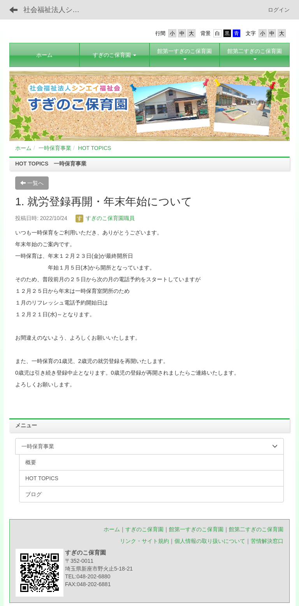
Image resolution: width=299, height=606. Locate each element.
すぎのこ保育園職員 (105, 218)
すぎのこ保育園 (144, 529)
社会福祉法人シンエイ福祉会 (56, 10)
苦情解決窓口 (267, 541)
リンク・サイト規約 (144, 541)
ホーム (23, 148)
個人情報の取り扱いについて (209, 541)
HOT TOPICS (94, 148)
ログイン (279, 10)
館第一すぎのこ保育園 (196, 529)
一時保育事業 (55, 148)
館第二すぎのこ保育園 (256, 529)
